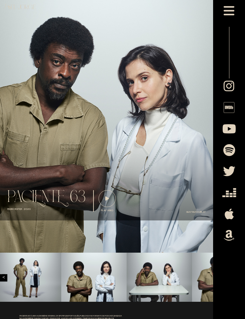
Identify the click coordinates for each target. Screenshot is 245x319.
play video (107, 211)
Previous (3, 277)
